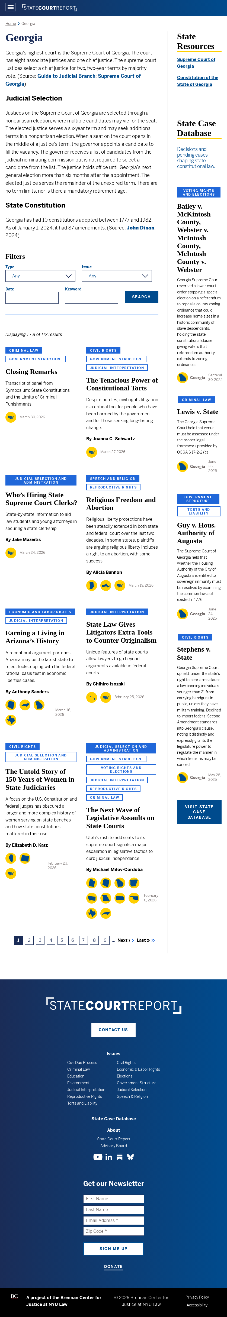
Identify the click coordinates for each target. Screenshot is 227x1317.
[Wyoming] (25, 858)
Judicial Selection (131, 1089)
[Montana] (91, 898)
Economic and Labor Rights (40, 612)
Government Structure (35, 359)
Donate (113, 1266)
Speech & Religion (132, 1096)
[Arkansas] (134, 883)
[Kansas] (119, 898)
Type (9, 266)
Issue (87, 266)
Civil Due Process (82, 1062)
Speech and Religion (113, 479)
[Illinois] (10, 858)
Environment (78, 1082)
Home (10, 23)
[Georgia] (39, 705)
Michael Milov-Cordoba (118, 869)
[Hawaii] (91, 697)
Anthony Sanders (30, 692)
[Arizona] (10, 705)
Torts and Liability (198, 511)
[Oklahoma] (134, 898)
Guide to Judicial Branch (66, 76)
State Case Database (113, 1119)
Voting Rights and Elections (121, 770)
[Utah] (91, 883)
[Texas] (10, 720)
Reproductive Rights (113, 487)
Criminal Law (23, 350)
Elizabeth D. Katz (30, 845)
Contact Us (113, 1029)
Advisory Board (113, 1145)
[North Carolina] (25, 705)
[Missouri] (105, 898)
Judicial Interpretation (117, 368)
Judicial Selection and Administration (41, 481)
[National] (10, 417)
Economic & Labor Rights (138, 1069)
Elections (124, 1076)
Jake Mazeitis (26, 539)
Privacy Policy (197, 1297)
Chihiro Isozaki (109, 684)
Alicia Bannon (107, 572)
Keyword (73, 289)
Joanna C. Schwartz (114, 439)
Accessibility (197, 1305)
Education (75, 1076)
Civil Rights (103, 350)
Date (9, 289)
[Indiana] (91, 585)
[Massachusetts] (105, 585)
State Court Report (113, 1139)
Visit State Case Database (199, 812)
